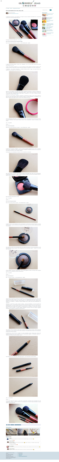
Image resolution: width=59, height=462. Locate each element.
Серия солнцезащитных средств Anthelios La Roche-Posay (50, 30)
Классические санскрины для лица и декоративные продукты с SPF (50, 27)
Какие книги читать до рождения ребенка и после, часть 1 (49, 21)
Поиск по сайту (21, 456)
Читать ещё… (45, 38)
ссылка (21, 42)
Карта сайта (20, 457)
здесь (17, 96)
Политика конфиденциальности (23, 458)
